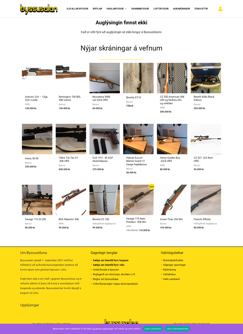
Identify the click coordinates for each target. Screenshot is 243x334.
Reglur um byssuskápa (105, 279)
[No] (238, 328)
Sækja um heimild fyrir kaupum (110, 260)
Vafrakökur (169, 274)
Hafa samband (171, 279)
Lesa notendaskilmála (177, 328)
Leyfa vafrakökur (152, 328)
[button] (125, 8)
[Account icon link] (220, 8)
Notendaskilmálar (173, 260)
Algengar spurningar (174, 264)
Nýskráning (169, 269)
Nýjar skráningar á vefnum (121, 48)
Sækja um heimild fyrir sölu (108, 264)
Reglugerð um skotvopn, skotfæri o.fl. (114, 274)
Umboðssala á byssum (106, 269)
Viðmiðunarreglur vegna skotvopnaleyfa (115, 283)
